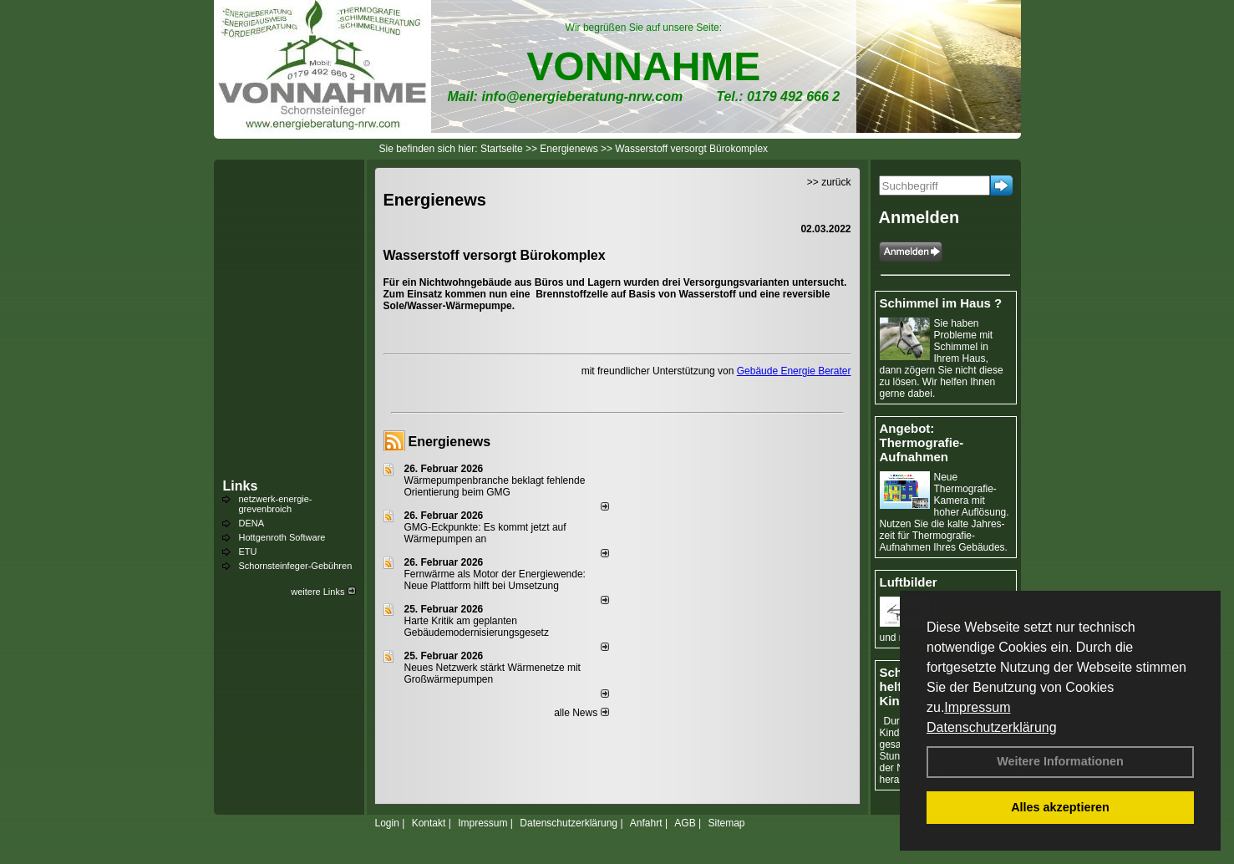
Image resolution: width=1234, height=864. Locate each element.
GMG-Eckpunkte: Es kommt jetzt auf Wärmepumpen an (485, 533)
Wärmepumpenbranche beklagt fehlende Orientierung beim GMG (495, 486)
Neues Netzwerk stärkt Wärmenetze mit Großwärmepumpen (492, 673)
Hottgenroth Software (282, 537)
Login (387, 823)
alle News (581, 713)
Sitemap (726, 823)
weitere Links (323, 592)
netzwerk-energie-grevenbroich (275, 504)
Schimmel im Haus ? (941, 303)
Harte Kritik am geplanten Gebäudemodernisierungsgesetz (476, 626)
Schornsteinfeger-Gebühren (296, 566)
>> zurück (829, 182)
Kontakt (429, 823)
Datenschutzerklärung (992, 727)
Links (240, 486)
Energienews (450, 442)
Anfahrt (646, 823)
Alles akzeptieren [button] (1060, 807)
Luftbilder (908, 582)
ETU (248, 551)
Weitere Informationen (1060, 761)
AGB (684, 823)
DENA (252, 523)
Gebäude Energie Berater (794, 371)
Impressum (977, 707)
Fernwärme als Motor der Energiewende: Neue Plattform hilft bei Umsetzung (495, 580)
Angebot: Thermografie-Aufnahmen (922, 442)
